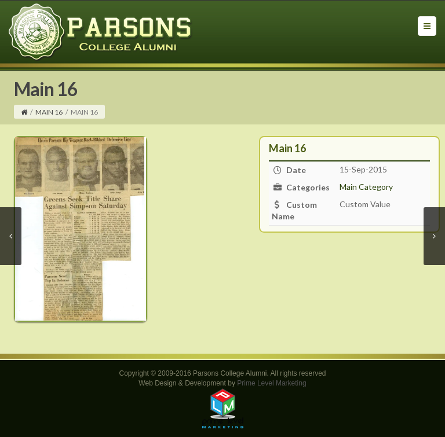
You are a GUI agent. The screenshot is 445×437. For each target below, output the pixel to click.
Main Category (366, 187)
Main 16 (49, 112)
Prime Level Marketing (271, 383)
